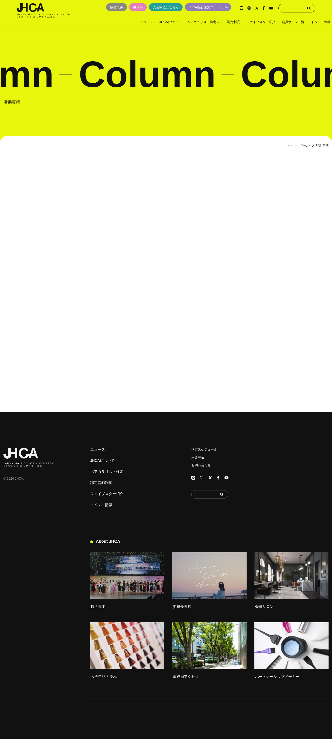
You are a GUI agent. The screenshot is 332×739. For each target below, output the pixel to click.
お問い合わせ (201, 465)
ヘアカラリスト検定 (106, 472)
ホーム (289, 145)
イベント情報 (101, 505)
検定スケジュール (204, 449)
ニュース (97, 449)
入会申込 (197, 457)
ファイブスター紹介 (106, 494)
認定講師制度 (101, 483)
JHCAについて (102, 461)
